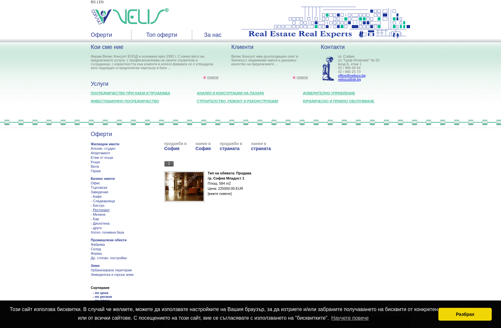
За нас (213, 35)
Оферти (101, 35)
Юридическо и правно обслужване (338, 101)
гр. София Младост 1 (226, 178)
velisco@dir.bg (349, 79)
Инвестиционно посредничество (125, 101)
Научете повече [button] (350, 318)
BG (93, 2)
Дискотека (101, 223)
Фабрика (98, 244)
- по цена (100, 293)
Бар (96, 219)
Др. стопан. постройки (109, 258)
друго (97, 228)
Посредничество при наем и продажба (130, 93)
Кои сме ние (107, 47)
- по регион (102, 297)
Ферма (96, 253)
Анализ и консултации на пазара (230, 93)
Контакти (333, 47)
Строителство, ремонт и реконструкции (237, 101)
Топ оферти (161, 35)
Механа (99, 214)
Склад (96, 249)
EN (101, 2)
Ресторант (101, 210)
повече (213, 77)
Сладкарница (104, 201)
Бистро (98, 205)
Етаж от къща (102, 157)
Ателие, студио (103, 148)
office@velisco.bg (352, 75)
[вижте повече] (220, 194)
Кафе (97, 196)
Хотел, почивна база (107, 232)
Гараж (96, 171)
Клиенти (242, 47)
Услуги (99, 84)
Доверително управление (329, 93)
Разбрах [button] (465, 314)
